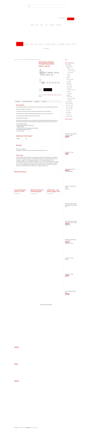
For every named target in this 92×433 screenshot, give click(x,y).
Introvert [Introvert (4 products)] (65, 349)
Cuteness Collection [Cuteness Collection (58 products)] (67, 336)
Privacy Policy (27, 318)
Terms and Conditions (18, 318)
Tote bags (69, 72)
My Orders (74, 44)
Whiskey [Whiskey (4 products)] (73, 356)
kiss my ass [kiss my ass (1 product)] (69, 349)
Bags (68, 67)
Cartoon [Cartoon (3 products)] (74, 331)
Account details (62, 18)
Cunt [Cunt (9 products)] (69, 333)
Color (40, 69)
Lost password (46, 48)
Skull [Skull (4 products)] (66, 355)
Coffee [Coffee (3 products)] (66, 333)
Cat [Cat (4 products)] (64, 333)
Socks (68, 76)
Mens (36, 24)
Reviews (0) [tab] (37, 101)
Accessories (51, 24)
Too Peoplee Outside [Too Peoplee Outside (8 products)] (68, 355)
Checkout (70, 19)
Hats (68, 74)
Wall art (67, 114)
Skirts (68, 91)
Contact (43, 318)
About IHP (38, 318)
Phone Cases (68, 108)
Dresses (68, 84)
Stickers (67, 112)
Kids (46, 24)
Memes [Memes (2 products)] (72, 350)
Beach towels (68, 103)
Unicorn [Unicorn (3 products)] (69, 356)
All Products (31, 44)
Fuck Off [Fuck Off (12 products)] (68, 341)
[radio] (41, 72)
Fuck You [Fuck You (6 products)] (73, 341)
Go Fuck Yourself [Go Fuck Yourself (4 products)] (71, 342)
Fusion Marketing (34, 427)
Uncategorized (68, 116)
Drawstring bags (71, 70)
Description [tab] (18, 101)
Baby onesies (69, 79)
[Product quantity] (40, 89)
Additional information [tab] (27, 101)
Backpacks (70, 68)
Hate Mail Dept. (49, 318)
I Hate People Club (21, 427)
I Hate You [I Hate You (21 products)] (72, 347)
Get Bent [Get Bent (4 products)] (65, 342)
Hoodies (24, 59)
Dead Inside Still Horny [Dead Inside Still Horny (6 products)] (68, 337)
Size (40, 80)
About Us (32, 24)
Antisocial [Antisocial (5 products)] (65, 331)
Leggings (68, 87)
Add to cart (48, 89)
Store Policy (33, 318)
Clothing (18, 59)
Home (15, 59)
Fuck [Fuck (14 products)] (64, 341)
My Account (68, 44)
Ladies (41, 24)
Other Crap (58, 24)
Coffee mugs (68, 107)
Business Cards (69, 105)
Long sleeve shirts (70, 89)
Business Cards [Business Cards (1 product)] (70, 331)
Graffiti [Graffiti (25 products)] (65, 344)
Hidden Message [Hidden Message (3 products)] (66, 346)
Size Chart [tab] (44, 101)
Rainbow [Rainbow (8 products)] (65, 352)
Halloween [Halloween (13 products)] (71, 344)
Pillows (67, 110)
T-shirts (68, 81)
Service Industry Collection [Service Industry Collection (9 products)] (68, 352)
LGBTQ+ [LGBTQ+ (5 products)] (73, 349)
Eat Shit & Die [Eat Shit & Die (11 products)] (69, 339)
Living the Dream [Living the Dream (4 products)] (67, 350)
